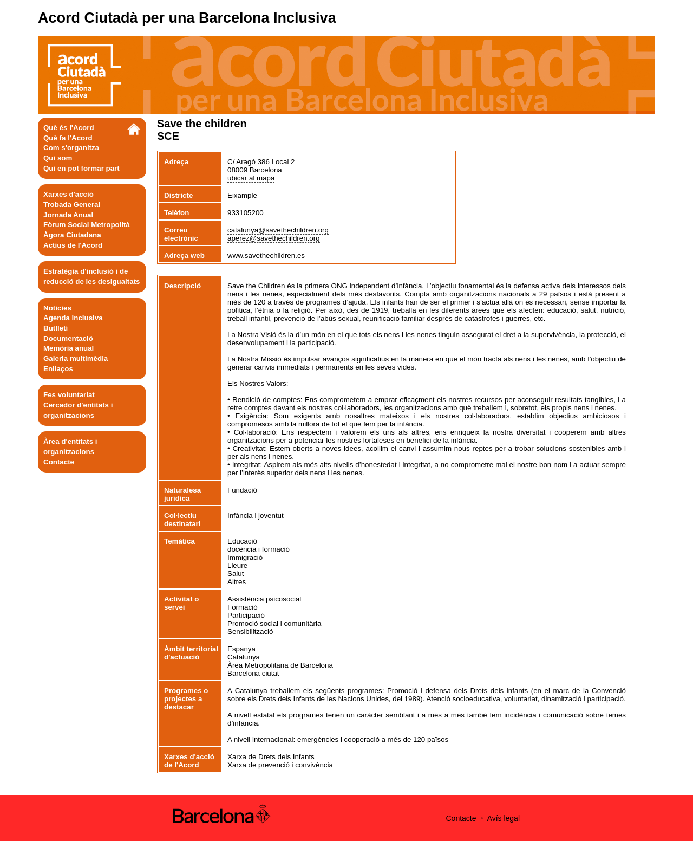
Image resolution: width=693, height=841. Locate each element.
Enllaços (58, 369)
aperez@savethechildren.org (273, 238)
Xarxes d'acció (68, 194)
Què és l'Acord (68, 128)
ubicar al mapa (250, 178)
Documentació (68, 338)
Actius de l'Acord (72, 245)
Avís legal (503, 818)
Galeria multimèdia (75, 358)
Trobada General (71, 204)
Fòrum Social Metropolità (86, 225)
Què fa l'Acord (68, 138)
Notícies (57, 308)
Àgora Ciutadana (72, 235)
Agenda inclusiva (73, 318)
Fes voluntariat (69, 395)
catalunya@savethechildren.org (278, 230)
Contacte (58, 462)
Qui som (57, 158)
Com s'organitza (71, 148)
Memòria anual (68, 348)
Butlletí (55, 328)
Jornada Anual (68, 215)
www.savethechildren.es (266, 255)
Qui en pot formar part (81, 168)
